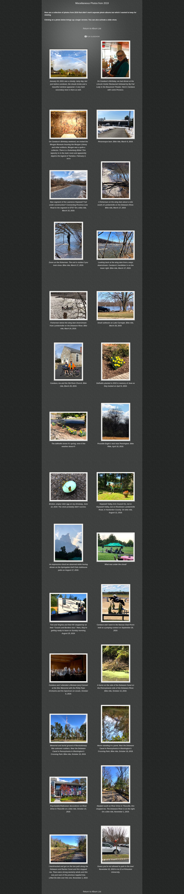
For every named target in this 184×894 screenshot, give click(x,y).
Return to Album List (92, 28)
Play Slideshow (93, 36)
